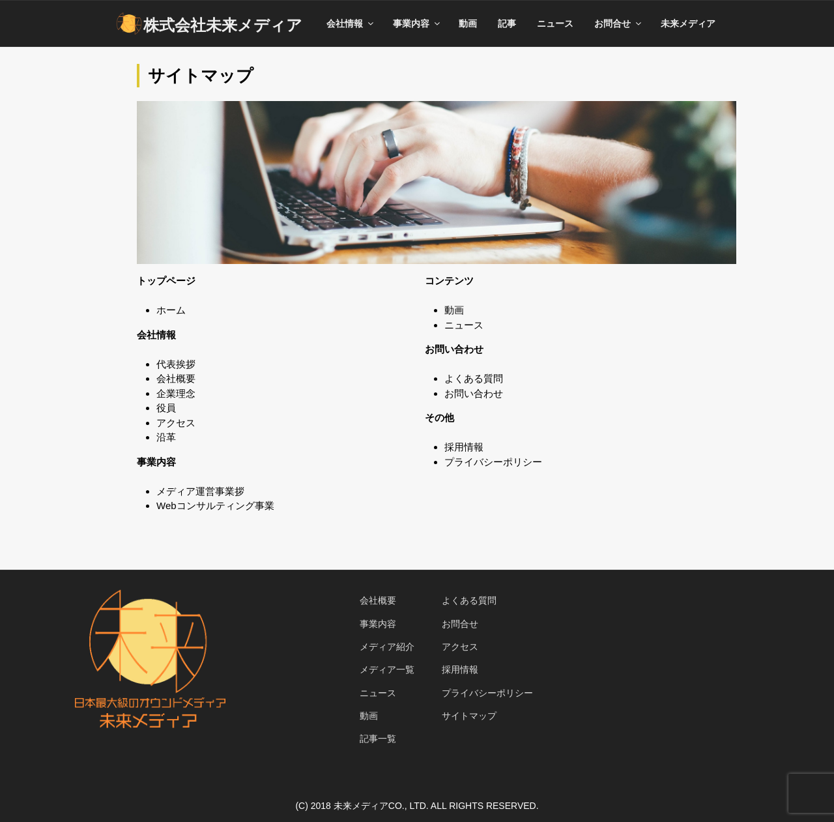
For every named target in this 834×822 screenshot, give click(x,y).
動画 (468, 23)
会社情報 (350, 23)
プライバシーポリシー (493, 461)
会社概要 (175, 378)
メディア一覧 (387, 669)
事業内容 (417, 23)
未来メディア (688, 23)
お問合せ (618, 23)
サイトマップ (469, 716)
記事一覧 (378, 738)
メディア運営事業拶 (200, 491)
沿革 (166, 437)
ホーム (171, 310)
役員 (166, 407)
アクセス (175, 422)
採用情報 (463, 446)
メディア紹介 (387, 646)
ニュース (555, 23)
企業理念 (175, 393)
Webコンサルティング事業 (215, 505)
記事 (507, 23)
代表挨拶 (175, 364)
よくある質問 (473, 378)
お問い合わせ (473, 393)
